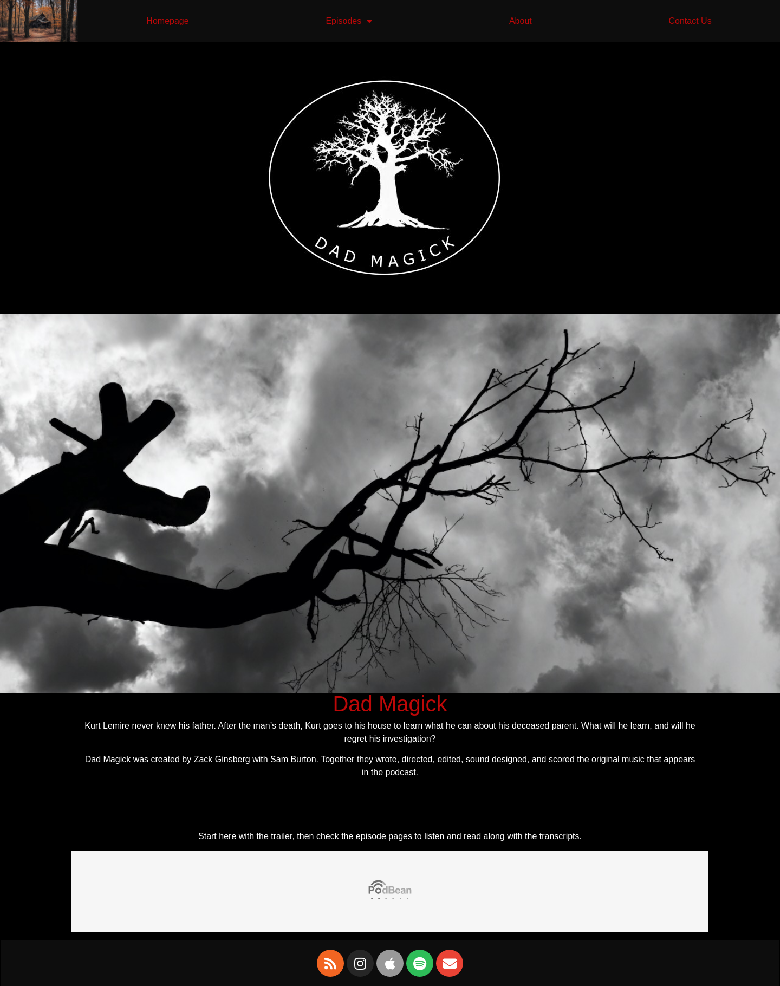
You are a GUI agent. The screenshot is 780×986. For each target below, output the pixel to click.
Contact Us (689, 20)
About (520, 20)
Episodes (349, 21)
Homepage (167, 20)
